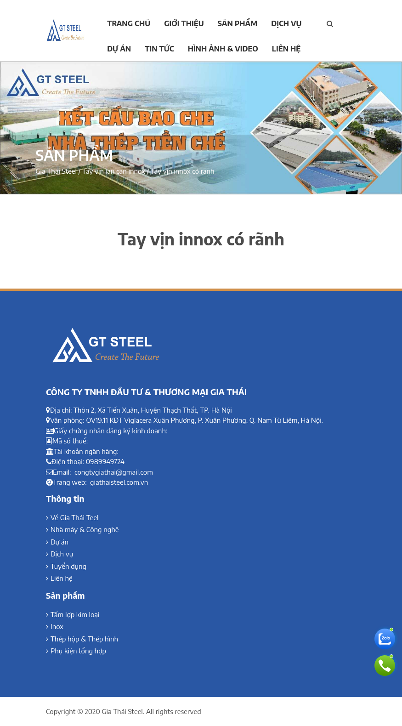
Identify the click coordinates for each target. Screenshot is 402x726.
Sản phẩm (237, 23)
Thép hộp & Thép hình (84, 639)
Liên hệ (286, 48)
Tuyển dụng (68, 566)
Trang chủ (128, 23)
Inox (57, 626)
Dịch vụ (286, 23)
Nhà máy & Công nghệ (85, 529)
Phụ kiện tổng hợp (78, 651)
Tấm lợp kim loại (75, 614)
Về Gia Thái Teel (74, 517)
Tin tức (159, 48)
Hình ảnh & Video (223, 48)
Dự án (119, 48)
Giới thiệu (184, 23)
